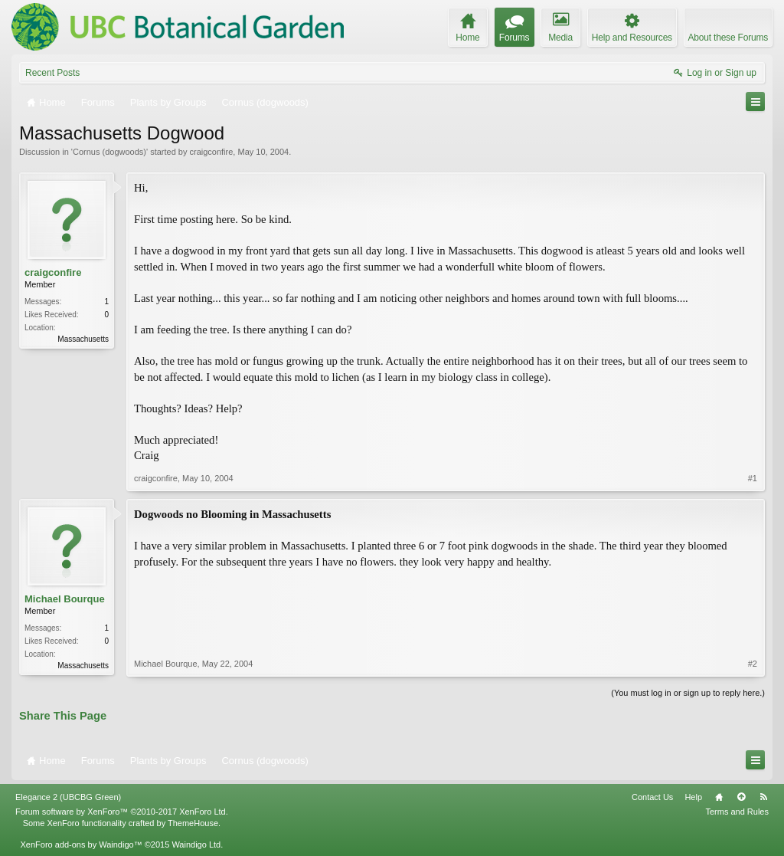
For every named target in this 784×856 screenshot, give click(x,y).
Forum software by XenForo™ (121, 811)
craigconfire (211, 151)
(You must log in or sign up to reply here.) (688, 692)
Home (719, 797)
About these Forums (728, 37)
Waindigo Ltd (196, 844)
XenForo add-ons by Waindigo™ (81, 844)
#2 (752, 663)
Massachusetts (83, 339)
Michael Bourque (64, 599)
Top (741, 797)
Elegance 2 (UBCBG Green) (68, 797)
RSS (763, 797)
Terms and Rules (737, 811)
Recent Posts (52, 72)
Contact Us (652, 797)
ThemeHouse (193, 823)
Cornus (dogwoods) (109, 151)
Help (693, 797)
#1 (752, 478)
